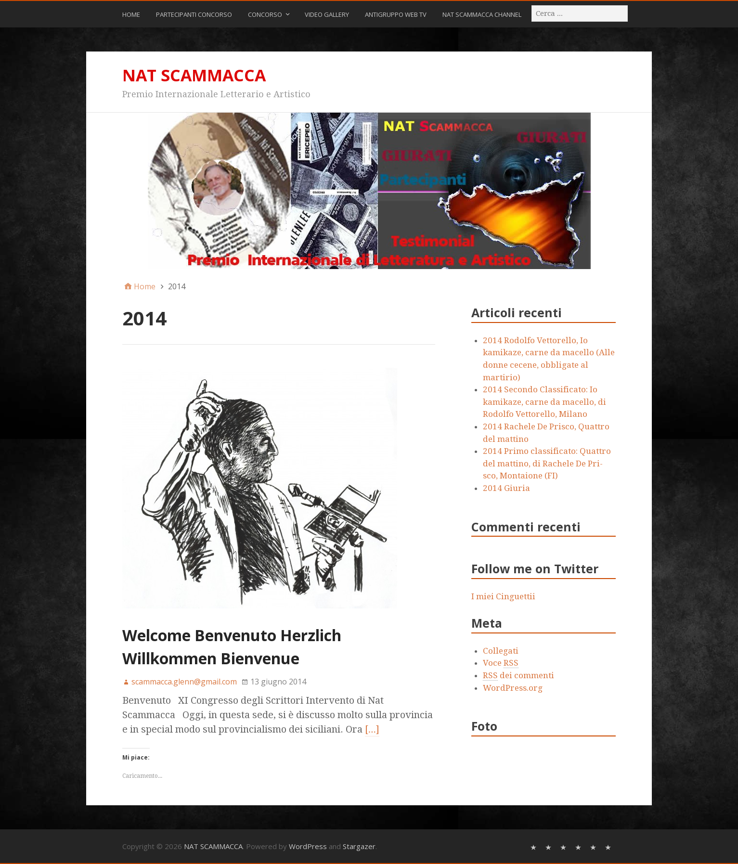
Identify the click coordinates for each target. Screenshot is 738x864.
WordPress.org (513, 688)
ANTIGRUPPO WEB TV (396, 14)
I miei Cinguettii (503, 596)
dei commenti (518, 676)
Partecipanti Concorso (194, 14)
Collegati (500, 651)
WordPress (308, 846)
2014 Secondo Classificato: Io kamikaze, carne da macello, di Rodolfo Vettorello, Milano (544, 402)
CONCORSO (265, 14)
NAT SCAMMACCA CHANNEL (481, 14)
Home (131, 14)
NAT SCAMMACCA (194, 75)
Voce (500, 663)
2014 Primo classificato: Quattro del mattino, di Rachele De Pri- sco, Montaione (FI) (547, 463)
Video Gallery (327, 14)
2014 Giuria (506, 488)
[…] (372, 729)
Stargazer (359, 846)
